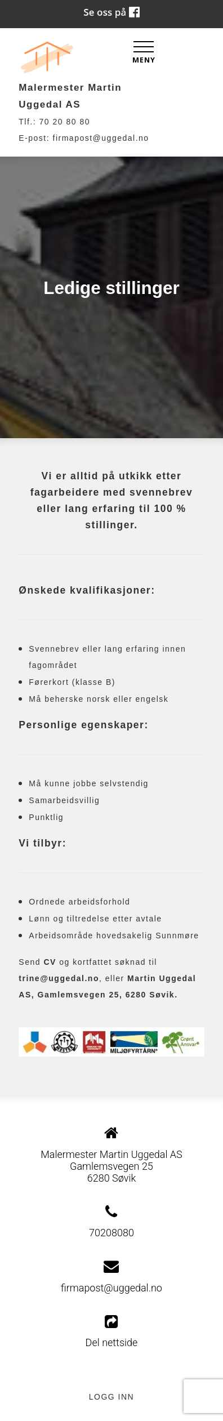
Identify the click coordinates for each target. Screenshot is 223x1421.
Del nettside (112, 1331)
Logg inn (111, 1396)
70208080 (111, 1233)
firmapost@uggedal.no (101, 137)
